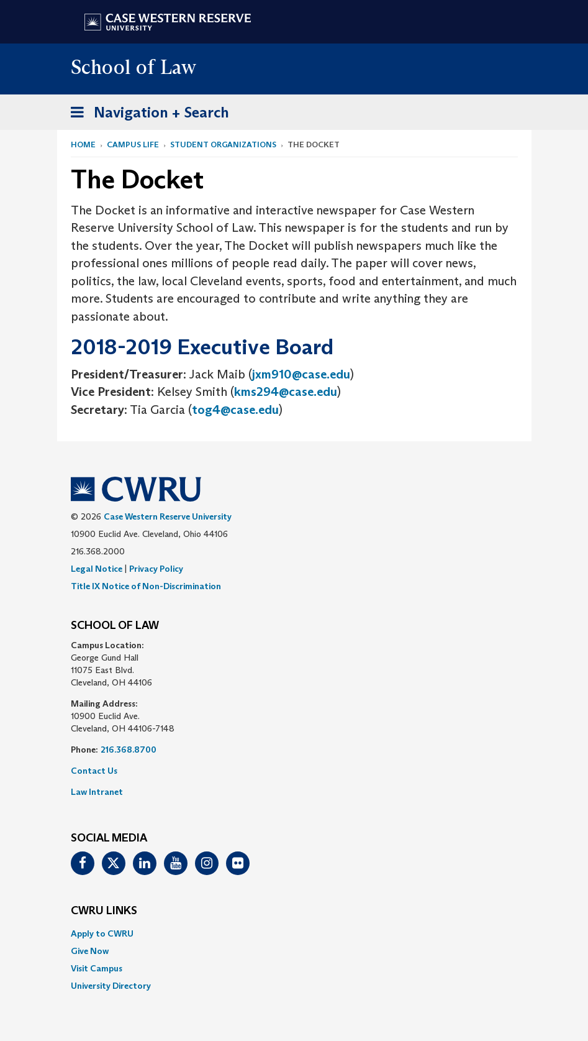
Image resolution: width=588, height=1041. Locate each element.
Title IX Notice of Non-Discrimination (146, 586)
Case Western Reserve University (168, 516)
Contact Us (94, 770)
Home (83, 144)
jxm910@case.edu (301, 374)
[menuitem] (294, 933)
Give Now (90, 950)
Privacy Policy (156, 568)
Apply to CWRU (102, 933)
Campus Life (133, 144)
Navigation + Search (146, 114)
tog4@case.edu (235, 409)
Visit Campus (96, 968)
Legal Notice (96, 568)
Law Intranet (97, 791)
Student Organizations (223, 144)
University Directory (111, 985)
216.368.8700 (128, 749)
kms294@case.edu (285, 391)
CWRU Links (104, 911)
